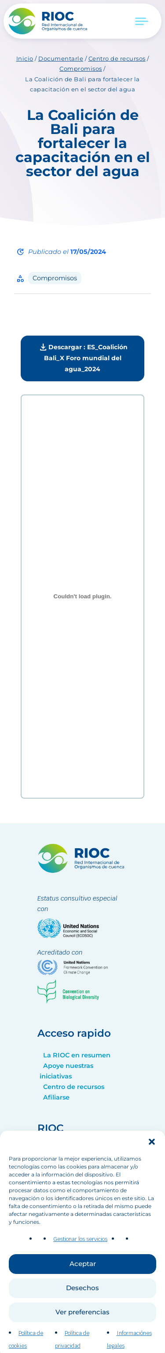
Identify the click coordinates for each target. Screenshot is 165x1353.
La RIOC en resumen (76, 1055)
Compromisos (80, 68)
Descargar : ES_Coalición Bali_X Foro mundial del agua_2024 (83, 357)
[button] (151, 1155)
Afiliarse (56, 1097)
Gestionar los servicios (80, 1253)
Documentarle (60, 58)
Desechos (82, 1302)
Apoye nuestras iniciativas (66, 1071)
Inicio (24, 58)
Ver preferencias (82, 1326)
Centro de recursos (117, 58)
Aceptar (83, 1278)
